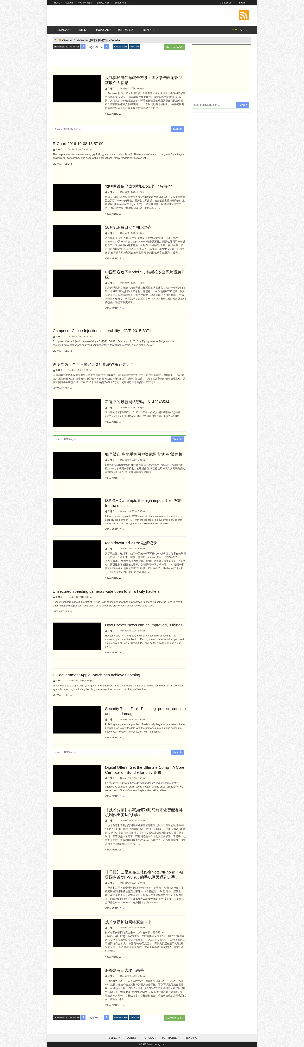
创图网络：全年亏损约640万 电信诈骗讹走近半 (93, 364)
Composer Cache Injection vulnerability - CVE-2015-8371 (102, 331)
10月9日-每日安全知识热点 (128, 227)
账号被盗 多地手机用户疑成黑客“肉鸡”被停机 (143, 454)
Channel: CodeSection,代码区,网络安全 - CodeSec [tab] (90, 40)
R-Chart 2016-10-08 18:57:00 (78, 144)
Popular (149, 1037)
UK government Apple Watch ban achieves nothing (96, 675)
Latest (131, 1037)
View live (134, 47)
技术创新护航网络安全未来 (128, 922)
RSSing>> (113, 1037)
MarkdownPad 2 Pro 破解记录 (131, 543)
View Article (115, 114)
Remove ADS (174, 47)
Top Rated (169, 1037)
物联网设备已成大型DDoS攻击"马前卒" (139, 186)
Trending (190, 1037)
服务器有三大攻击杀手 (124, 970)
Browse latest (120, 47)
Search (177, 128)
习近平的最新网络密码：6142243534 (137, 402)
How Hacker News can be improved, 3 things (143, 625)
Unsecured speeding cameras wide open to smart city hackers (106, 591)
